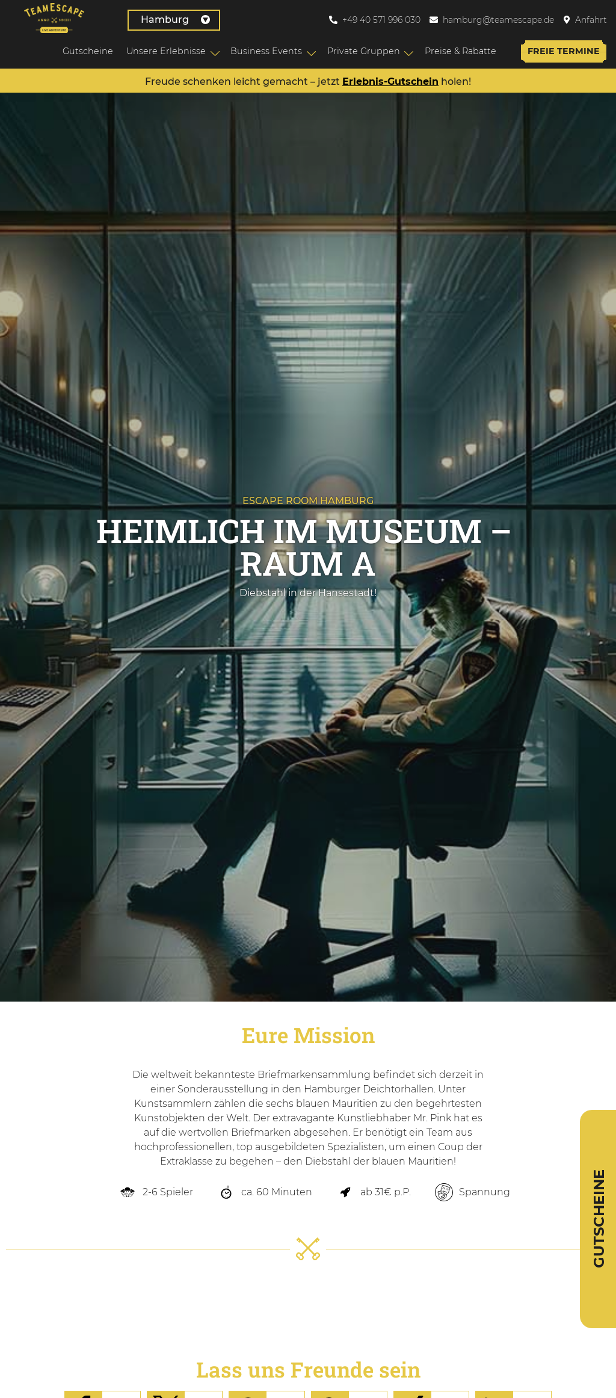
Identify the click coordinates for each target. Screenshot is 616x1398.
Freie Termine (561, 51)
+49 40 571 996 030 (381, 19)
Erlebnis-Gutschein (390, 82)
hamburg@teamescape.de (498, 19)
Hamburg (150, 19)
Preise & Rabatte (457, 51)
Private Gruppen (360, 51)
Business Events (264, 51)
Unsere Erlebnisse (163, 51)
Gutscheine (85, 51)
